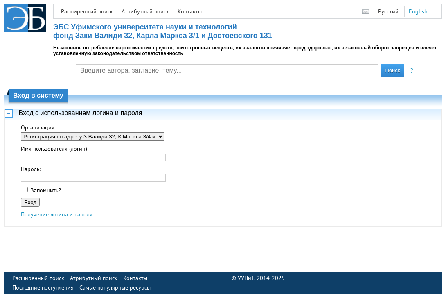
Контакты (190, 11)
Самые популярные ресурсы (115, 287)
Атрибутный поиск (145, 11)
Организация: (38, 127)
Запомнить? (46, 190)
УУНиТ (246, 278)
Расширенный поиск (87, 11)
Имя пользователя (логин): (54, 148)
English (418, 11)
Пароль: (31, 169)
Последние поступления (43, 287)
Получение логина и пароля (56, 214)
